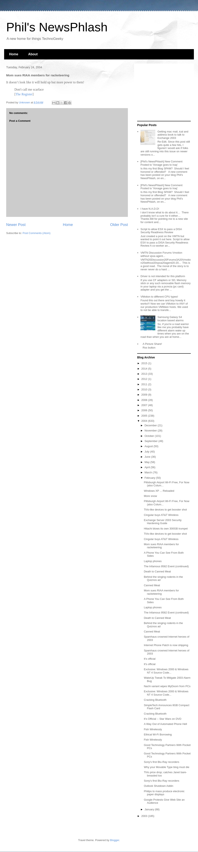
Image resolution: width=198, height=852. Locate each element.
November (151, 430)
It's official (149, 658)
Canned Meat (152, 585)
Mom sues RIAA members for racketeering (161, 546)
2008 (144, 400)
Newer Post (16, 225)
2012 (144, 379)
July (147, 451)
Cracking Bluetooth (155, 699)
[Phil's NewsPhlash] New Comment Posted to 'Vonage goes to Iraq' (161, 163)
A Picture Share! (152, 343)
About (33, 54)
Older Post (119, 225)
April (148, 467)
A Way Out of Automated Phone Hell (165, 724)
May (147, 462)
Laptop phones (152, 561)
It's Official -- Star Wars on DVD (162, 718)
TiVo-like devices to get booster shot (165, 509)
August (149, 446)
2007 (144, 405)
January (150, 809)
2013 (144, 373)
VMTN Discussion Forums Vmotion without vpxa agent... (161, 254)
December (151, 425)
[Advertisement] (163, 92)
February (150, 477)
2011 (144, 384)
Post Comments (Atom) (37, 233)
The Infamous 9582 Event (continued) (166, 566)
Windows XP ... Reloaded (159, 490)
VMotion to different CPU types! (159, 296)
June (148, 456)
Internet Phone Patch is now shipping (166, 645)
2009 (144, 394)
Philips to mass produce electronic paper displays (164, 793)
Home (13, 54)
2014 (144, 368)
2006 (144, 410)
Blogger (114, 840)
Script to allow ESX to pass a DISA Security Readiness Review (161, 231)
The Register (23, 94)
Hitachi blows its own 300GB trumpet (165, 528)
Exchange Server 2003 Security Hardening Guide (163, 522)
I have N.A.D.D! (149, 208)
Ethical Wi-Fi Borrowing (158, 734)
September (151, 441)
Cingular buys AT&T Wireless (161, 514)
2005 (144, 415)
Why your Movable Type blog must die (166, 767)
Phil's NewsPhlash (57, 27)
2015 (144, 363)
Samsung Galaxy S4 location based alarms (170, 319)
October (150, 435)
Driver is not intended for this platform (162, 276)
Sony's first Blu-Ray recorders (161, 761)
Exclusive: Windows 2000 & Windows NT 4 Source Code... (166, 671)
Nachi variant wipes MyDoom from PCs (167, 686)
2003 (144, 816)
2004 (144, 420)
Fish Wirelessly (153, 729)
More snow (150, 495)
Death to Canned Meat (157, 571)
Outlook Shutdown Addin (158, 785)
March (149, 472)
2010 (144, 389)
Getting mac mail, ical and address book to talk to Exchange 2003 (172, 134)
